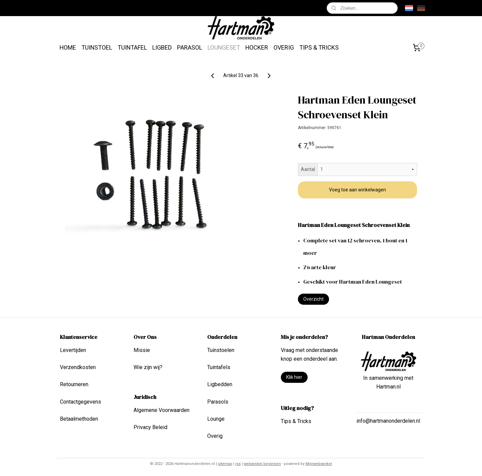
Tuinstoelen (220, 350)
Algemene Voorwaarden (161, 410)
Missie (142, 350)
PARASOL (189, 47)
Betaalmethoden (79, 419)
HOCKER (256, 47)
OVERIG (283, 47)
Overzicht (313, 299)
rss (238, 464)
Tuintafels (218, 367)
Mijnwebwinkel (319, 464)
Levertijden (73, 350)
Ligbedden (219, 384)
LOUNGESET (224, 47)
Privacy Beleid (150, 427)
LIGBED (162, 47)
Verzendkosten (78, 367)
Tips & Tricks (296, 421)
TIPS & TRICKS (319, 47)
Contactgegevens (80, 402)
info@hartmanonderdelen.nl (388, 421)
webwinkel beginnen (262, 464)
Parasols (217, 402)
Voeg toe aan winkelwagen (357, 189)
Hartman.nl (388, 386)
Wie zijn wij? (148, 367)
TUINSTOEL (96, 47)
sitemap (225, 464)
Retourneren (74, 384)
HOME (68, 47)
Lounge (216, 419)
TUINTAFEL (132, 47)
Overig (215, 436)
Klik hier (294, 377)
